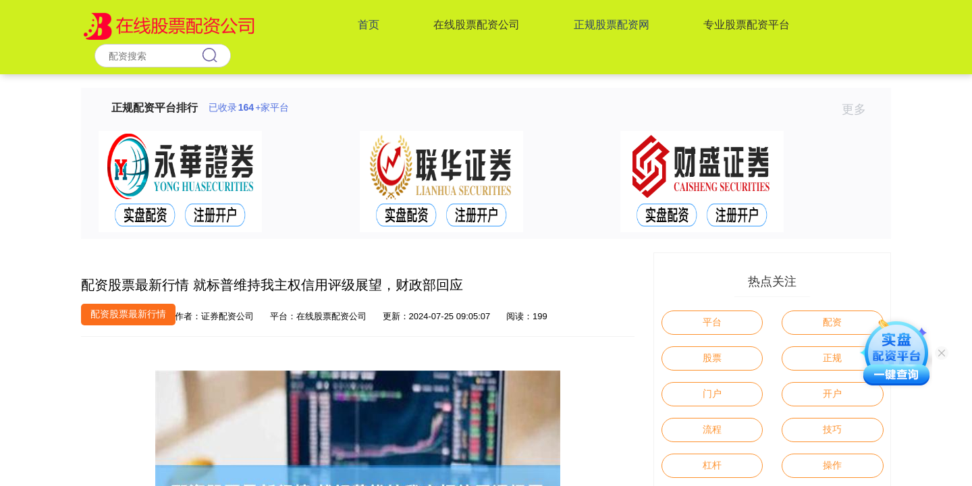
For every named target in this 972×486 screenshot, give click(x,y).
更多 (860, 109)
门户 (712, 393)
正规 (832, 357)
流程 (712, 429)
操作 (832, 465)
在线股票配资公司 (476, 24)
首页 (368, 24)
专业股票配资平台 (746, 24)
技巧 (832, 429)
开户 (832, 393)
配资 (832, 322)
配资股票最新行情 (128, 313)
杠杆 (712, 465)
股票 (712, 357)
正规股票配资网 (611, 24)
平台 (712, 322)
